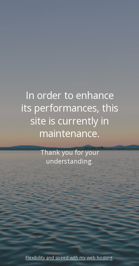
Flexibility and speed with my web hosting (69, 258)
